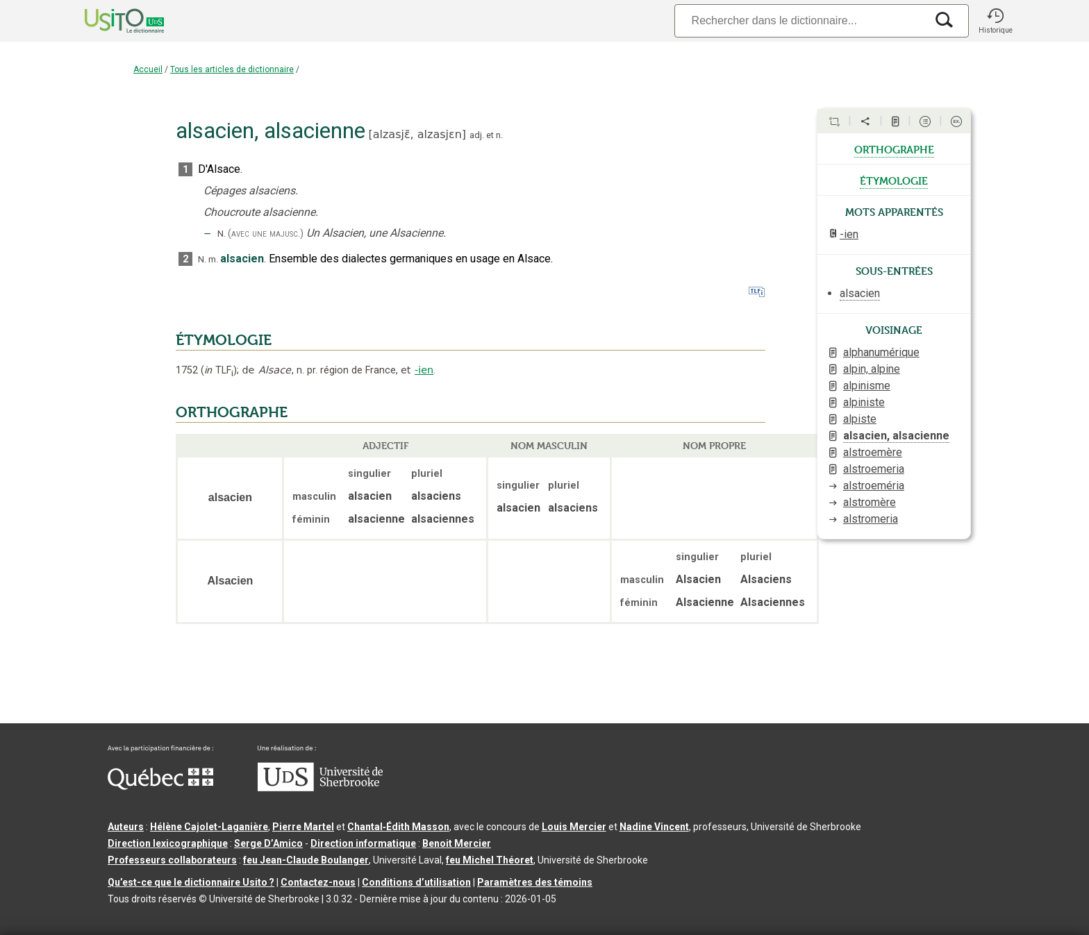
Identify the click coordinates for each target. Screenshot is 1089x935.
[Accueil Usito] (109, 21)
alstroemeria (873, 468)
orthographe (894, 148)
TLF (218, 370)
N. (221, 233)
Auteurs (126, 826)
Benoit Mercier (456, 843)
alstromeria (870, 518)
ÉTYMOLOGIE (224, 340)
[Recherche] (800, 20)
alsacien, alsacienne (896, 435)
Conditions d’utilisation (416, 882)
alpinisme (866, 385)
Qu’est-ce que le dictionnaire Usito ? (191, 882)
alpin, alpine (871, 369)
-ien (424, 370)
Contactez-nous (318, 882)
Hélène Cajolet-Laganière (209, 826)
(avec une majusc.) (266, 233)
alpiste (859, 419)
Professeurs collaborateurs (172, 860)
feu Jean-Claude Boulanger (306, 860)
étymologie (894, 179)
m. (213, 259)
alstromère (869, 502)
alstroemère (872, 452)
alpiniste (864, 402)
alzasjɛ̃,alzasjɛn (417, 134)
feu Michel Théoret (489, 860)
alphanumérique (881, 352)
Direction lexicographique (168, 843)
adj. (476, 135)
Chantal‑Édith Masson (398, 826)
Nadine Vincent (654, 826)
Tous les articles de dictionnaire (232, 69)
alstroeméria (873, 485)
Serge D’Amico (268, 843)
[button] (995, 21)
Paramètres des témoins (534, 882)
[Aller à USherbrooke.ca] (320, 787)
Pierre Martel (303, 826)
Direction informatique (363, 843)
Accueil (148, 69)
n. (499, 135)
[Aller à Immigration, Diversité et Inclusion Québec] (160, 786)
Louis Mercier (574, 826)
